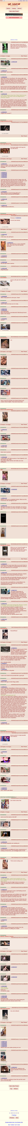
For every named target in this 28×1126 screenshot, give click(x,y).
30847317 (25, 544)
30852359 (25, 964)
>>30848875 (4, 256)
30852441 (25, 570)
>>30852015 (4, 429)
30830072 (25, 145)
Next (17, 1117)
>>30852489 (4, 262)
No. (22, 42)
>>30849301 (4, 177)
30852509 (25, 678)
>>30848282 (4, 680)
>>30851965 (4, 445)
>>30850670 (4, 788)
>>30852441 (4, 603)
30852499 (25, 449)
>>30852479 (4, 70)
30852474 (25, 232)
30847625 (25, 215)
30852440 (25, 561)
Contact (18, 1124)
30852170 (25, 300)
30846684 (25, 468)
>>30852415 (4, 889)
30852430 (25, 645)
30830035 (25, 336)
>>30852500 (4, 906)
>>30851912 (4, 687)
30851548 (25, 495)
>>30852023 (4, 564)
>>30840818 (4, 919)
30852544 (25, 785)
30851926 (25, 798)
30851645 (25, 503)
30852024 (25, 512)
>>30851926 (4, 842)
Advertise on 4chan (14, 39)
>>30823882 (4, 986)
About (9, 1124)
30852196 (25, 427)
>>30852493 (4, 77)
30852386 (25, 196)
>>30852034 (4, 310)
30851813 (25, 1039)
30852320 (25, 170)
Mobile (24, 0)
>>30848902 (4, 1043)
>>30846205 (4, 722)
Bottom (8, 8)
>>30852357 (14, 967)
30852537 (25, 58)
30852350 (25, 433)
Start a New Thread (14, 11)
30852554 (25, 617)
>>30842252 (4, 1046)
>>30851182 (4, 498)
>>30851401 (4, 619)
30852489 (25, 239)
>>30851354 (4, 1042)
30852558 (25, 454)
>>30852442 (4, 234)
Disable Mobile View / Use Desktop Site (13, 1122)
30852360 (25, 973)
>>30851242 (4, 1041)
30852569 (25, 109)
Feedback (12, 1124)
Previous (12, 1117)
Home (27, 0)
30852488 (25, 587)
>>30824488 (4, 996)
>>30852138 (4, 199)
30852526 (25, 917)
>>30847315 (4, 302)
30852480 (25, 829)
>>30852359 (14, 977)
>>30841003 (4, 176)
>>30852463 (4, 789)
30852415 (25, 875)
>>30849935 (14, 489)
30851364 (25, 410)
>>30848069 (4, 296)
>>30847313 (4, 309)
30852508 (25, 601)
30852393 (25, 316)
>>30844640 (4, 1045)
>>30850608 (4, 751)
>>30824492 (4, 997)
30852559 (25, 74)
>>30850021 (14, 648)
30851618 (25, 1025)
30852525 (25, 1064)
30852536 (25, 839)
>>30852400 (4, 877)
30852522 (25, 1050)
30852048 (25, 294)
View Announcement (14, 17)
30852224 (25, 161)
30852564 (25, 322)
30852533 (25, 1075)
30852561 (25, 398)
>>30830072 (4, 172)
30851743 (25, 354)
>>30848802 (4, 318)
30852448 (25, 755)
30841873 (25, 627)
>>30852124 (4, 205)
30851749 (25, 388)
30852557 (25, 526)
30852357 (25, 954)
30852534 (25, 993)
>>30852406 (4, 268)
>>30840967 (4, 191)
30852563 (25, 259)
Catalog (14, 8)
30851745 (25, 368)
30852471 (25, 443)
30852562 (25, 91)
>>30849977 (4, 663)
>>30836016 (4, 1078)
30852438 (25, 42)
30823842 (25, 937)
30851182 (25, 486)
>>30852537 (4, 112)
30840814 (25, 857)
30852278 (25, 306)
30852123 (25, 749)
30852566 (25, 203)
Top (11, 1088)
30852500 (25, 887)
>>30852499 (4, 457)
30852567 (25, 122)
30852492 (25, 253)
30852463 (25, 775)
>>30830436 (4, 173)
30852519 (25, 904)
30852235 (25, 814)
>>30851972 (4, 163)
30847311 (25, 276)
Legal (16, 1124)
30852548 (25, 68)
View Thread (24, 55)
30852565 (25, 266)
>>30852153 (4, 848)
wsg (17, 5)
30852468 (25, 673)
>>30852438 (14, 61)
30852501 (25, 983)
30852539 (25, 846)
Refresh (19, 8)
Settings (20, 0)
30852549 (25, 720)
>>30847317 (14, 590)
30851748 (25, 378)
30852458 (25, 765)
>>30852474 (10, 242)
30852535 (25, 923)
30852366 (25, 189)
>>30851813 (14, 1067)
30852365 (25, 819)
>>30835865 (4, 174)
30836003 (25, 1007)
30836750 (25, 732)
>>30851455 (4, 572)
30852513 (25, 684)
